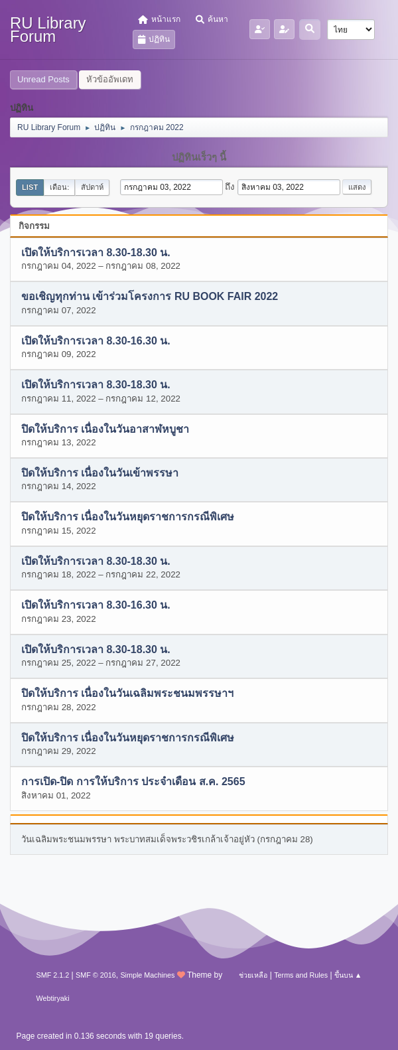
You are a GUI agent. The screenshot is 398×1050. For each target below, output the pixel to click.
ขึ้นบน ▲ (348, 975)
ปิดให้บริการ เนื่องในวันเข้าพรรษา (99, 473)
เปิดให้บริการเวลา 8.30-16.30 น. (95, 340)
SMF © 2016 (96, 975)
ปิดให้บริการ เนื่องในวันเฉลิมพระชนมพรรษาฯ (127, 694)
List (30, 187)
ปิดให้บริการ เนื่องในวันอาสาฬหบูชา (105, 429)
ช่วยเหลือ (253, 975)
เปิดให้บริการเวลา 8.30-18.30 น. (95, 252)
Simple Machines (147, 975)
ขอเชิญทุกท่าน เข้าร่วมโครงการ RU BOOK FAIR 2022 (149, 297)
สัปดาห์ (92, 187)
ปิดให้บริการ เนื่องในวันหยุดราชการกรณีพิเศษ (127, 517)
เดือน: (59, 187)
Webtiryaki (53, 998)
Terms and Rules (301, 975)
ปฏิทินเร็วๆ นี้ (199, 157)
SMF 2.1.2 (53, 975)
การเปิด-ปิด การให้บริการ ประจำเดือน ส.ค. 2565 (133, 782)
